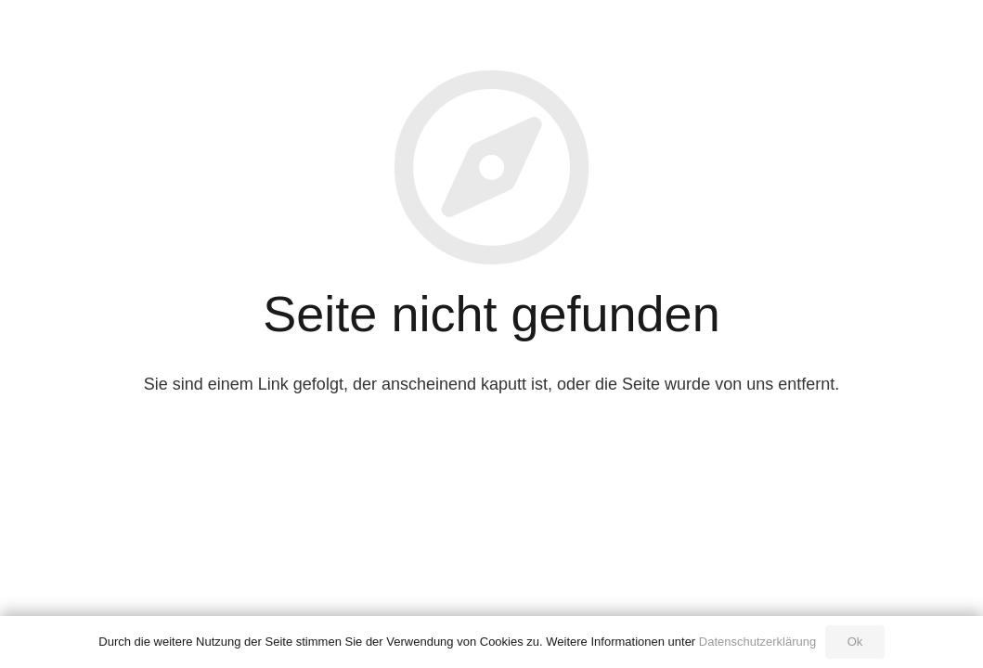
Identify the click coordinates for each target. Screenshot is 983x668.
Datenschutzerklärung (757, 642)
